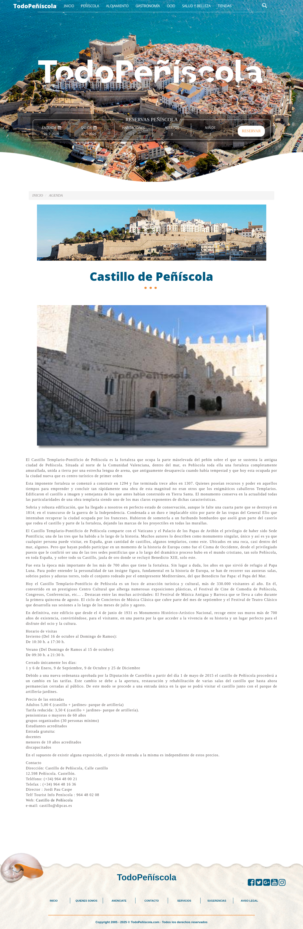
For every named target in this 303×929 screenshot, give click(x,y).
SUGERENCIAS (216, 900)
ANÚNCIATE (119, 900)
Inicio (69, 6)
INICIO (54, 900)
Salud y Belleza (196, 6)
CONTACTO (151, 900)
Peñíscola (90, 6)
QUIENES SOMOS (87, 900)
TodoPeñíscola (35, 6)
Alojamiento (117, 6)
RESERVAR (251, 131)
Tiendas (224, 6)
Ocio (171, 6)
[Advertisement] (151, 840)
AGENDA (56, 195)
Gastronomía (147, 6)
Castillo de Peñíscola (54, 800)
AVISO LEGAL (249, 900)
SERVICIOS (184, 900)
